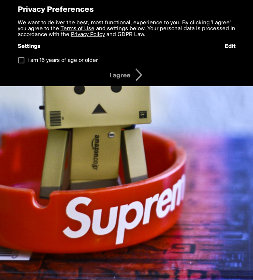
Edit (230, 46)
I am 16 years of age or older (62, 60)
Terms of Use (78, 29)
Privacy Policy (88, 35)
